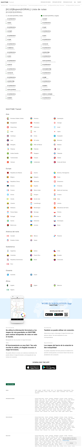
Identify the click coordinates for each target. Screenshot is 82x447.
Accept (71, 443)
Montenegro (37, 407)
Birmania (72, 399)
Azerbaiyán (51, 398)
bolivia (47, 410)
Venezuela (45, 411)
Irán (46, 399)
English (39, 390)
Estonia (41, 423)
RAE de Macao (42, 401)
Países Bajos (51, 407)
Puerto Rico (59, 410)
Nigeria (71, 411)
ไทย (55, 390)
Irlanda (44, 406)
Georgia (65, 398)
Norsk (67, 391)
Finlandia (49, 423)
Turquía (46, 402)
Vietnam (54, 402)
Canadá (61, 408)
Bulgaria (56, 403)
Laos (65, 399)
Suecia (36, 408)
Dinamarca (37, 423)
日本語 (36, 390)
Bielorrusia (50, 408)
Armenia (46, 398)
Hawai (40, 410)
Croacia (40, 406)
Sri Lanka (68, 399)
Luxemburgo (60, 406)
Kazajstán (61, 399)
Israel (41, 399)
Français (46, 391)
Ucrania (54, 408)
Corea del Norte (65, 402)
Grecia (71, 423)
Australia (52, 411)
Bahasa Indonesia (67, 390)
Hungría (36, 406)
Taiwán (50, 402)
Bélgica (52, 403)
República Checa (65, 403)
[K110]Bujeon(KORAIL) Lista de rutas (26, 9)
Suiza (60, 403)
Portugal (64, 407)
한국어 (52, 390)
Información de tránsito (46, 2)
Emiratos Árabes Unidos (39, 398)
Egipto (63, 411)
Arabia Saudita (64, 401)
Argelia (60, 411)
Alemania (71, 403)
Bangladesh (56, 398)
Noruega (56, 407)
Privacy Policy (66, 440)
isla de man (48, 406)
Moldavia (69, 406)
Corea (57, 399)
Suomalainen (62, 391)
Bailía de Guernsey (64, 423)
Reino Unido (58, 423)
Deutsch (50, 391)
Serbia (72, 407)
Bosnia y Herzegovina (46, 403)
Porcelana (61, 398)
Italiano (58, 391)
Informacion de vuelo (67, 2)
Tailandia (36, 402)
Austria (40, 403)
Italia (52, 406)
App (75, 2)
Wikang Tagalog (40, 391)
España (45, 423)
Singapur (69, 401)
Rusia (58, 408)
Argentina (43, 410)
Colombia (54, 410)
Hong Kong (70, 398)
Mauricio (67, 411)
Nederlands (37, 392)
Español (54, 391)
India (44, 399)
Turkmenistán (41, 402)
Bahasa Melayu (60, 390)
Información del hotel (56, 2)
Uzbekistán (59, 402)
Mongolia (36, 401)
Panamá (69, 408)
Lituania (56, 406)
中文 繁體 (44, 390)
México (65, 408)
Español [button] (79, 2)
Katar (59, 401)
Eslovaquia (45, 408)
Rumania (68, 407)
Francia (53, 423)
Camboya (53, 399)
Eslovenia (40, 408)
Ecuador (64, 410)
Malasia (47, 401)
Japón (49, 399)
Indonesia (37, 399)
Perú (49, 411)
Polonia (60, 407)
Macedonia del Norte (44, 407)
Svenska (71, 391)
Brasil (41, 411)
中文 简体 (48, 390)
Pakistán (55, 401)
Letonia (65, 406)
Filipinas (51, 401)
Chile (51, 410)
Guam (56, 411)
